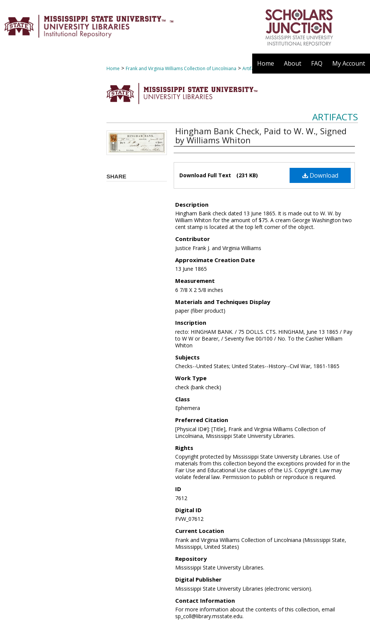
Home (113, 68)
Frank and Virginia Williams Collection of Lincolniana (181, 68)
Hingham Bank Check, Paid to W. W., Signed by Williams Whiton (261, 135)
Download (320, 175)
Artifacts (335, 117)
